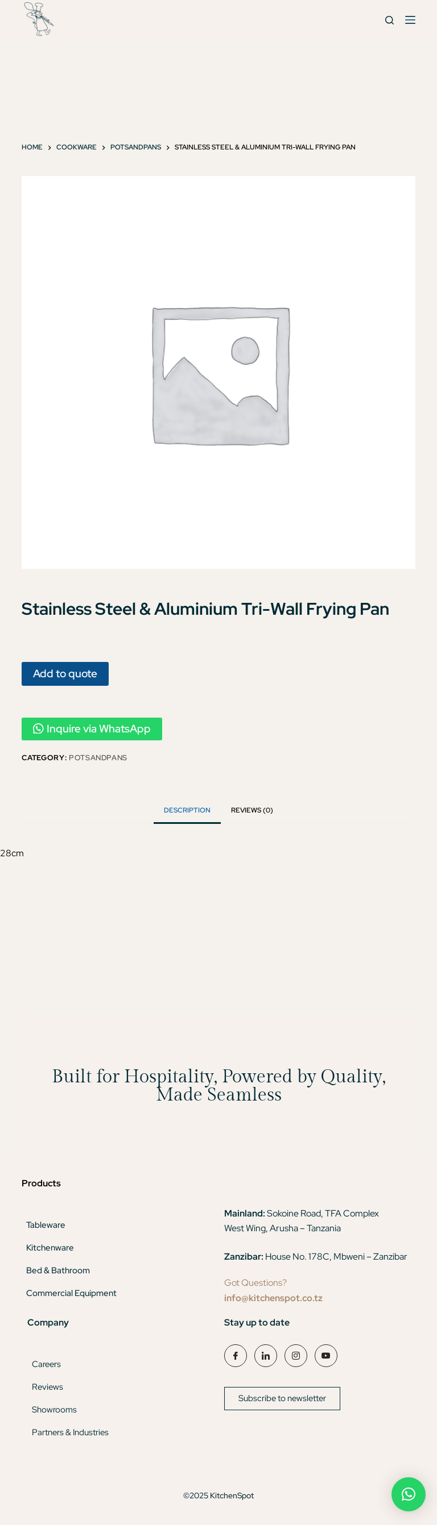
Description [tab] (187, 810)
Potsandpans (98, 758)
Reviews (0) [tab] (252, 810)
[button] (408, 1494)
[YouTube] (326, 1355)
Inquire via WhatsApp (92, 729)
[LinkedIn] (265, 1355)
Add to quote (65, 673)
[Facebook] (235, 1355)
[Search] (389, 20)
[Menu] (410, 20)
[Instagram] (296, 1355)
